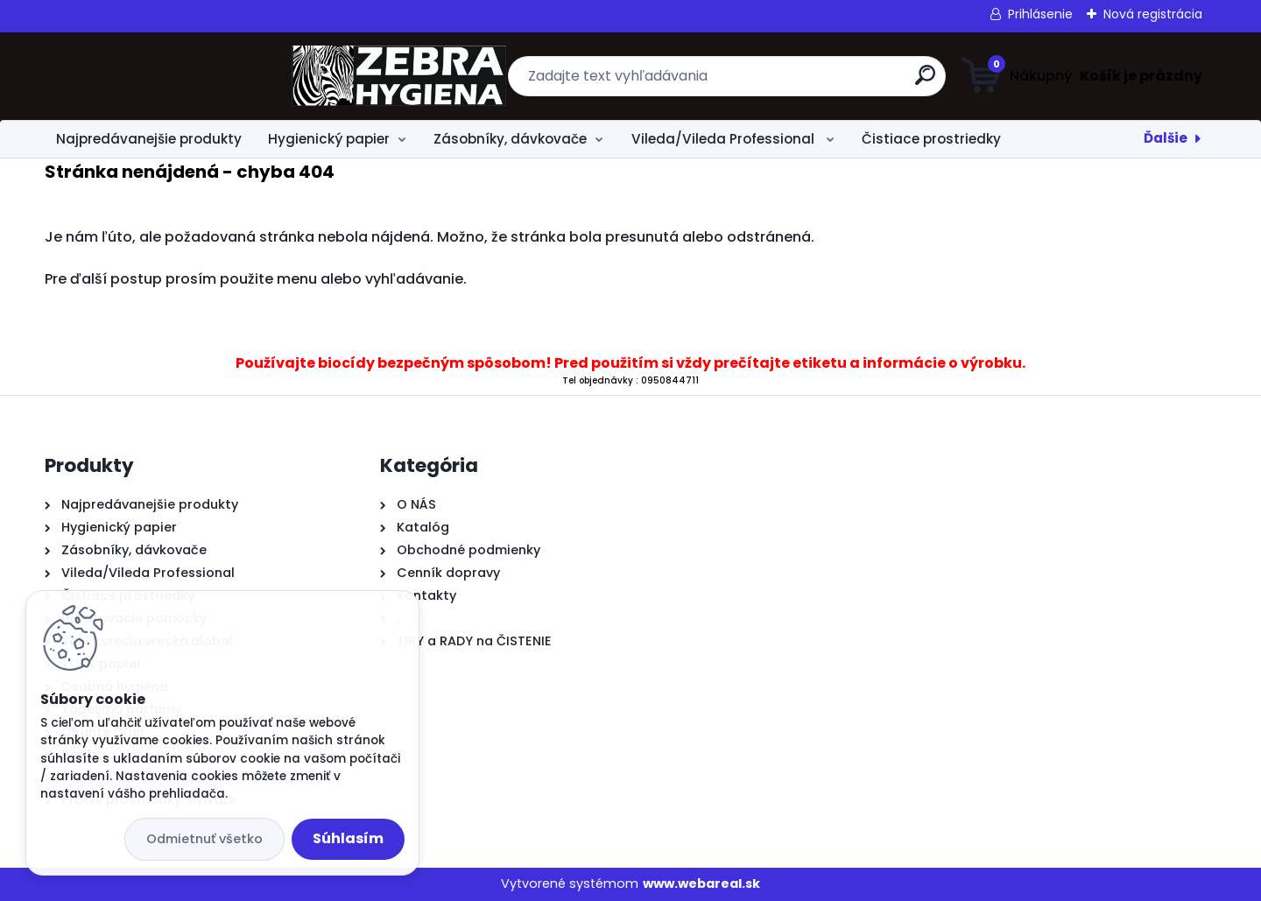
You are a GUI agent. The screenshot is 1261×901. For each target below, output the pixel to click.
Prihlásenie (1040, 14)
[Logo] (152, 76)
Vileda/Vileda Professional (724, 139)
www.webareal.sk (701, 883)
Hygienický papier (329, 139)
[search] (802, 82)
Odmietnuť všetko (204, 839)
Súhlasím (348, 838)
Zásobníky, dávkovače (510, 139)
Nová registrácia (1152, 14)
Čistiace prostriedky (931, 139)
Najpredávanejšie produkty (149, 139)
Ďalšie (1165, 138)
